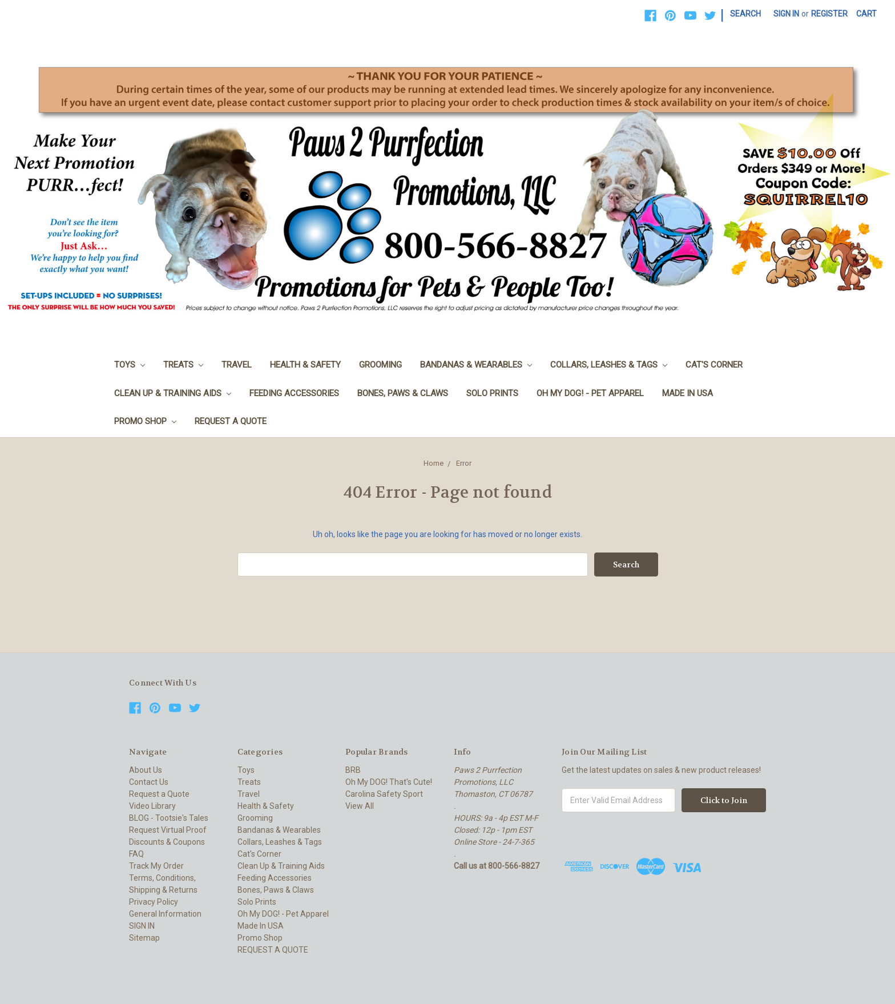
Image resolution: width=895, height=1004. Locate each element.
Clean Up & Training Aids (172, 393)
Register (829, 13)
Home (434, 463)
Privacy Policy (153, 901)
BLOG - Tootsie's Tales (168, 817)
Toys (129, 365)
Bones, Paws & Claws (402, 393)
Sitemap (144, 937)
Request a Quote (159, 794)
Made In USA (687, 393)
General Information (165, 913)
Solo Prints (492, 393)
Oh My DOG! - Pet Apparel (590, 393)
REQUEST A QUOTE (231, 421)
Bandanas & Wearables (476, 365)
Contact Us (148, 782)
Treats (183, 365)
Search (745, 13)
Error (463, 463)
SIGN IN (142, 925)
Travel (236, 365)
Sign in (786, 13)
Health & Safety (305, 365)
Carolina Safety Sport (384, 794)
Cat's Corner (714, 365)
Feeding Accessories (294, 393)
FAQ (136, 853)
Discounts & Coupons (167, 841)
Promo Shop (145, 421)
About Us (145, 770)
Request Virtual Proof (168, 829)
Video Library (152, 806)
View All (359, 806)
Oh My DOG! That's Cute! (388, 782)
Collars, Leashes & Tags (608, 365)
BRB (353, 770)
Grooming (380, 365)
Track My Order (156, 865)
